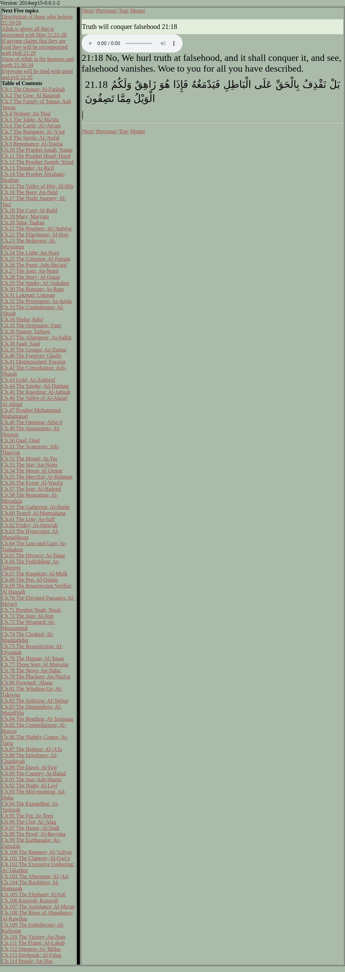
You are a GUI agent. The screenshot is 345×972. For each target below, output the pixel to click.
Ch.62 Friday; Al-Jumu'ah (30, 525)
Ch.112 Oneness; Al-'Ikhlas (31, 949)
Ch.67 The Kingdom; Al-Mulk (34, 573)
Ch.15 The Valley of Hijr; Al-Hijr (38, 186)
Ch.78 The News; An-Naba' (31, 670)
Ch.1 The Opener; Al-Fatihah (33, 89)
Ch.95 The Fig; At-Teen (27, 816)
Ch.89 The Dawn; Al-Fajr (29, 767)
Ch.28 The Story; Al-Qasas (31, 277)
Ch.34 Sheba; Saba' (22, 319)
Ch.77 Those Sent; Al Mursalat (35, 664)
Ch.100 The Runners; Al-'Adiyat (37, 852)
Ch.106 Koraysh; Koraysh (30, 900)
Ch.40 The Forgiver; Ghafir (31, 356)
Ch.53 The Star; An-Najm (29, 465)
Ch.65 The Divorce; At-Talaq (33, 555)
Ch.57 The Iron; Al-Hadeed (31, 489)
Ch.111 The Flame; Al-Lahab (33, 943)
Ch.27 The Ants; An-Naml (30, 271)
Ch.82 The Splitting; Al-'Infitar (35, 701)
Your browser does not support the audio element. (132, 43)
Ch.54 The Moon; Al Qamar (32, 471)
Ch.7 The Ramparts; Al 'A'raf (33, 132)
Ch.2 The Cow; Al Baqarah (31, 95)
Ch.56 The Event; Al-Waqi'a (32, 483)
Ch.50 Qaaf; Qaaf (21, 440)
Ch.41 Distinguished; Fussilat (34, 362)
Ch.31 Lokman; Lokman (28, 295)
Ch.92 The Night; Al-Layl (30, 785)
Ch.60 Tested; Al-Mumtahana (33, 513)
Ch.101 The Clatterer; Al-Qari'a (36, 858)
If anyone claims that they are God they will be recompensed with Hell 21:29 (35, 47)
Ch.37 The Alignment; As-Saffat (36, 337)
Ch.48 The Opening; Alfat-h (32, 422)
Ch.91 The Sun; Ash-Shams (32, 779)
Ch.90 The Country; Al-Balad (34, 773)
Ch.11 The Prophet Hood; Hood (36, 156)
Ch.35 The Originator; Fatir (31, 325)
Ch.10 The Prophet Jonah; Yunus (37, 150)
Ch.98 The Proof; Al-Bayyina (33, 834)
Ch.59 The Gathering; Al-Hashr (36, 507)
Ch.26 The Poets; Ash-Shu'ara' (34, 265)
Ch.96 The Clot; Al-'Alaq (29, 822)
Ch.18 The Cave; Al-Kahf (29, 210)
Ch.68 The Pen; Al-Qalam (30, 580)
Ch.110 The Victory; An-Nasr (33, 937)
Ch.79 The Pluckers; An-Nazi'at (36, 676)
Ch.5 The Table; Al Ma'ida (30, 119)
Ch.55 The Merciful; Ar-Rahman (37, 477)
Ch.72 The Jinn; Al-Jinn (28, 616)
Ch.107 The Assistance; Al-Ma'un (38, 906)
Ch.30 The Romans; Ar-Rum (33, 289)
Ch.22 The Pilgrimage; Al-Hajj (35, 234)
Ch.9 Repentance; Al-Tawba (32, 144)
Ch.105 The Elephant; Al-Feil (34, 894)
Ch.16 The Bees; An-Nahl (30, 192)
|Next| (88, 10)
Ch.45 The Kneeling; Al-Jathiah (36, 392)
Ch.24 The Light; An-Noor (30, 253)
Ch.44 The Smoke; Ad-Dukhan (35, 386)
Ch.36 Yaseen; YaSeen (26, 331)
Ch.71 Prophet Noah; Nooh (31, 610)
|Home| (137, 10)
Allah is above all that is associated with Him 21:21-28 (34, 32)
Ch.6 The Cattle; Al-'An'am (31, 125)
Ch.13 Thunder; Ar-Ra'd (28, 168)
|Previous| (106, 10)
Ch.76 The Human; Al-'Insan (33, 658)
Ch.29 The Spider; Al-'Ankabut (35, 283)
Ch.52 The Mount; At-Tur (29, 458)
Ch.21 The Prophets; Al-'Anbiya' (37, 228)
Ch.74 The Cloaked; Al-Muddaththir (27, 637)
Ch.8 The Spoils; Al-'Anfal (30, 138)
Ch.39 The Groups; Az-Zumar (34, 349)
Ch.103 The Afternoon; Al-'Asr (35, 876)
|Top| (123, 10)
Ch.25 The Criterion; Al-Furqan (36, 259)
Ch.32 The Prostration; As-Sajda (37, 301)
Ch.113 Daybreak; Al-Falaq (31, 955)
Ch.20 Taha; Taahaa (23, 222)
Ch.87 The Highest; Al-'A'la (32, 749)
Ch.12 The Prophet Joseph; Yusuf (38, 162)
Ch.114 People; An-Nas (27, 961)
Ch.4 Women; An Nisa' (26, 113)
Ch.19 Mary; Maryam (25, 216)
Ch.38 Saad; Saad (21, 343)
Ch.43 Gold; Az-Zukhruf (28, 380)
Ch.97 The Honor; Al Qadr (31, 828)
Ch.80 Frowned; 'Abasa (27, 682)
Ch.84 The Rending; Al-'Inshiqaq (37, 719)
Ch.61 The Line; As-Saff (28, 519)
